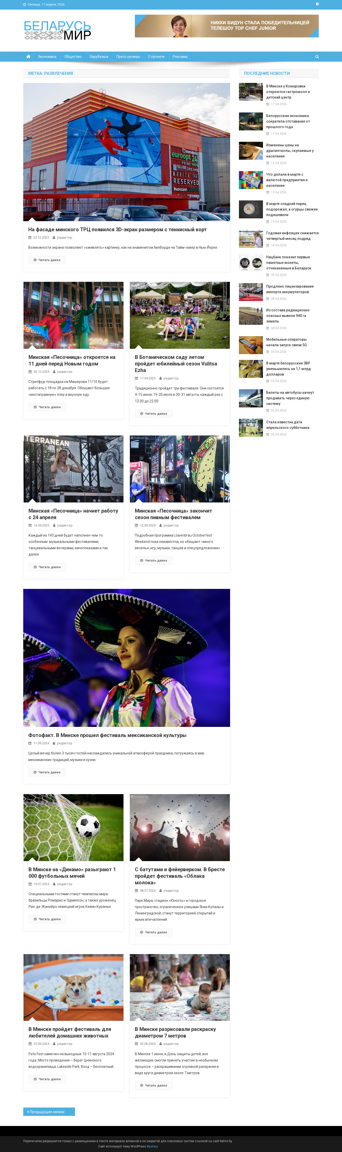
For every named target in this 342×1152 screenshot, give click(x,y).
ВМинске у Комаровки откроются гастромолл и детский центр (288, 91)
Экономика (47, 57)
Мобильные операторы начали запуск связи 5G (286, 342)
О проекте (156, 57)
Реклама (180, 57)
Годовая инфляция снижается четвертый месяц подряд (292, 236)
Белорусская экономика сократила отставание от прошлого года (288, 121)
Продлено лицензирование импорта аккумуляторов (290, 289)
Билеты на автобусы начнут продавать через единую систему (290, 398)
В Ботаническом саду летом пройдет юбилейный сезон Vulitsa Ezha (176, 363)
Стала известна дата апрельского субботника (287, 425)
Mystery (152, 1146)
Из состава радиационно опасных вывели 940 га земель (288, 315)
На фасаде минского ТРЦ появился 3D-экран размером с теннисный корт (117, 229)
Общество (73, 57)
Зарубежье (99, 57)
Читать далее (47, 260)
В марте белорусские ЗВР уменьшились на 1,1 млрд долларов (288, 368)
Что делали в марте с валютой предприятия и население (287, 180)
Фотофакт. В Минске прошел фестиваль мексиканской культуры (107, 735)
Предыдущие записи (47, 1112)
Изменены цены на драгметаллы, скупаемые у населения (290, 150)
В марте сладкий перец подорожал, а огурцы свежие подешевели (292, 209)
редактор (64, 237)
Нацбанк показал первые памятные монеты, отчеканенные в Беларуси (288, 262)
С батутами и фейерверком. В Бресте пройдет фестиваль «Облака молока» (180, 876)
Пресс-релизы (128, 57)
